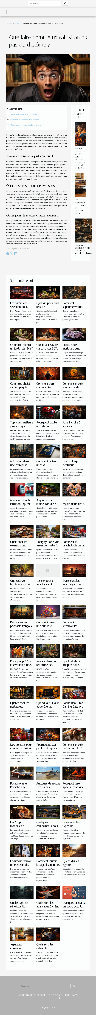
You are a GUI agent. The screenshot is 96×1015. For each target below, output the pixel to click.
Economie (24, 995)
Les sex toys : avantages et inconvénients (44, 584)
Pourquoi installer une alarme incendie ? (47, 426)
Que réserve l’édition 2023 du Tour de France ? (20, 584)
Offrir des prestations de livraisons (24, 119)
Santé (48, 995)
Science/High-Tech (61, 996)
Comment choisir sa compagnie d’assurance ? (20, 387)
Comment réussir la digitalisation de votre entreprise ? (47, 864)
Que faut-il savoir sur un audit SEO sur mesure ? (47, 348)
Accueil (9, 23)
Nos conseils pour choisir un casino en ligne (21, 748)
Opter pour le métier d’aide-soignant (25, 125)
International (37, 995)
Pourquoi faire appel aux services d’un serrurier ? (73, 787)
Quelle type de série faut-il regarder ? (19, 906)
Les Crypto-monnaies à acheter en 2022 (19, 826)
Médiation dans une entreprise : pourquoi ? (19, 465)
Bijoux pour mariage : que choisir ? (70, 348)
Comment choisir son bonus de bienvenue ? (72, 387)
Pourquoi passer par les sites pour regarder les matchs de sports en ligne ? (80, 158)
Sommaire (15, 109)
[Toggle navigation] (9, 12)
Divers (17, 23)
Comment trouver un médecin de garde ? (20, 864)
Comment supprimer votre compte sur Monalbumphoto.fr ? (83, 250)
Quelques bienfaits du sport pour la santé (73, 906)
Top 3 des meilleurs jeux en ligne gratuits (21, 426)
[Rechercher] (45, 3)
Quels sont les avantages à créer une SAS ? (47, 906)
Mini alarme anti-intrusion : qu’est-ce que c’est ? (20, 504)
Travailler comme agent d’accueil (24, 114)
